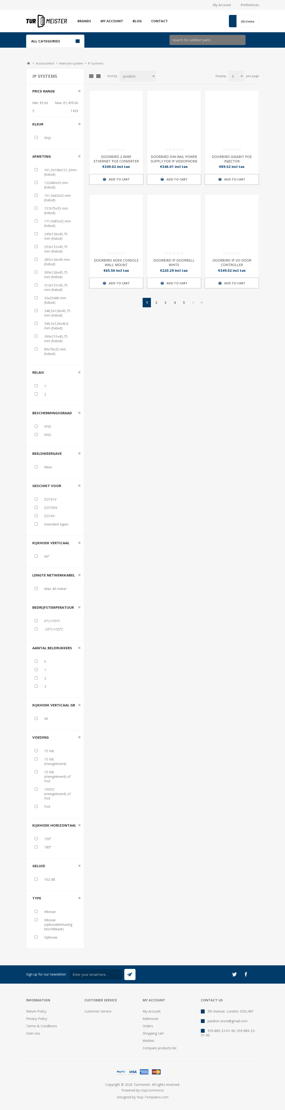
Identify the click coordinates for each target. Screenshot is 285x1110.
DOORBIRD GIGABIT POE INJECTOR (232, 158)
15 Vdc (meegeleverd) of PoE (57, 776)
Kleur (37, 124)
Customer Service (97, 1011)
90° (46, 556)
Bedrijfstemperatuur (53, 607)
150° (47, 839)
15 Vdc (49, 751)
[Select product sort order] (138, 76)
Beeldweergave (47, 453)
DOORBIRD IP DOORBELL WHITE (173, 262)
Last (201, 302)
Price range (43, 91)
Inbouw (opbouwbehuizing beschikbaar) (58, 924)
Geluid (38, 865)
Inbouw (50, 911)
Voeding (40, 737)
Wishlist (148, 1040)
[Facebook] (246, 974)
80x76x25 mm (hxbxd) (55, 351)
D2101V (50, 499)
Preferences (250, 5)
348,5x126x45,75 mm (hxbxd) (57, 313)
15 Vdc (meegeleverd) (55, 761)
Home (28, 63)
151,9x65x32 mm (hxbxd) (57, 197)
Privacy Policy (36, 1018)
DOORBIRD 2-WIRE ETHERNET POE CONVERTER (116, 158)
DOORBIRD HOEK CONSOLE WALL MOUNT (116, 262)
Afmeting (41, 156)
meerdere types (56, 524)
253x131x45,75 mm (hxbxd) (56, 248)
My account (152, 1011)
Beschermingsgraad (52, 412)
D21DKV (50, 507)
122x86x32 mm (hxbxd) (56, 184)
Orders (148, 1026)
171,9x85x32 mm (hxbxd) (57, 223)
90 (46, 718)
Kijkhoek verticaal (50, 542)
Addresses (151, 1018)
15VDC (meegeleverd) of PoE (57, 794)
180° (47, 847)
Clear (79, 91)
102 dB (49, 879)
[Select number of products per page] (236, 76)
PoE (47, 806)
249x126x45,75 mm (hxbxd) (56, 236)
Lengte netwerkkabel (53, 575)
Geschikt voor (46, 485)
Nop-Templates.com (153, 1097)
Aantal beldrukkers (52, 647)
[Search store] (207, 40)
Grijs (47, 137)
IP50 (47, 426)
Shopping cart (153, 1033)
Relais (38, 372)
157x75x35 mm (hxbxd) (56, 210)
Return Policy (36, 1011)
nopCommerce (152, 1090)
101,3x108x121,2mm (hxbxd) (60, 172)
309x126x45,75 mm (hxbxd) (56, 274)
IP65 (47, 435)
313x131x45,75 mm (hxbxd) (56, 287)
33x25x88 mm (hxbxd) (55, 300)
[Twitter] (234, 974)
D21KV (49, 516)
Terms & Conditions (41, 1026)
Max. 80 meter (55, 588)
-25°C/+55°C (53, 629)
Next (193, 302)
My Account (222, 5)
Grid (91, 76)
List (98, 76)
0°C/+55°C (52, 621)
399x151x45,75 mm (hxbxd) (56, 338)
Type (36, 898)
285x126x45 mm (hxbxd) (57, 261)
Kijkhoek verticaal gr (53, 705)
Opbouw (50, 937)
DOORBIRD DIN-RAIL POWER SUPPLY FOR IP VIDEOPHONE (174, 158)
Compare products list (160, 1048)
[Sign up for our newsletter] (96, 974)
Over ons (33, 1033)
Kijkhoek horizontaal (54, 825)
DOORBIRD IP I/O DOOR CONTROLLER (232, 262)
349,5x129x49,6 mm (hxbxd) (56, 325)
